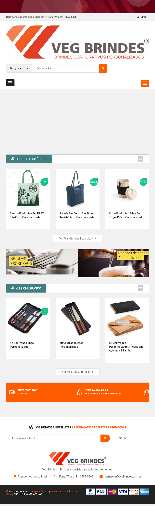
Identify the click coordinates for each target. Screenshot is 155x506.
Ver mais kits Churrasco (77, 371)
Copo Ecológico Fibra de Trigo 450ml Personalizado (126, 215)
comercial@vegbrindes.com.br (122, 476)
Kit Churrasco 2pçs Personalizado (71, 344)
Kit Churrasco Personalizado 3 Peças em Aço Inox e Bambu (126, 346)
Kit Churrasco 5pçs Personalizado (22, 344)
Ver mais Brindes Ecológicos (77, 238)
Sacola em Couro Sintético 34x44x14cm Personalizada (76, 215)
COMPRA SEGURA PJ (96, 390)
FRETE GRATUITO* (27, 390)
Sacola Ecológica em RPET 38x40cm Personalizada (27, 215)
